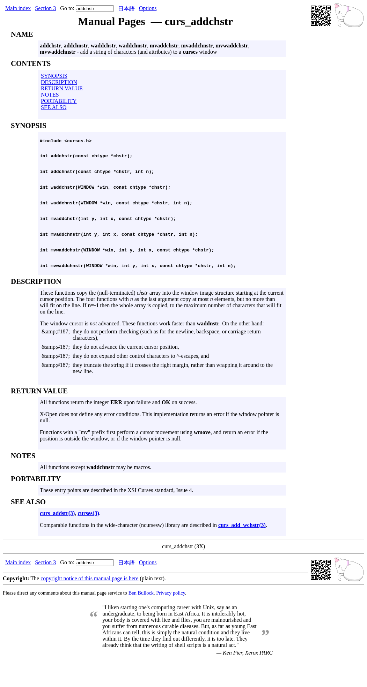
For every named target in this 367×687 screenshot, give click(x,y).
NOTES (50, 95)
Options (148, 8)
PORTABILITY (59, 101)
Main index (18, 8)
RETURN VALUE (62, 88)
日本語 (126, 9)
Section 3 (45, 8)
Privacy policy (170, 618)
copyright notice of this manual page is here (89, 603)
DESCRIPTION (59, 82)
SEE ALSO (53, 107)
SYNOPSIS (54, 76)
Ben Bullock (141, 618)
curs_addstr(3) (57, 538)
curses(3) (88, 538)
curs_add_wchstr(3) (242, 550)
